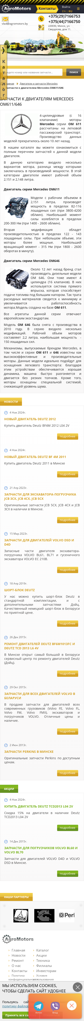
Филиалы (42, 965)
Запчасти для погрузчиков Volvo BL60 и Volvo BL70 (41, 850)
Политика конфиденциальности (23, 977)
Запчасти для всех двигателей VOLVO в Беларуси (39, 696)
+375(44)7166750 (64, 21)
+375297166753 (55, 1006)
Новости (17, 955)
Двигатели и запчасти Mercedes (39, 83)
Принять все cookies (20, 1015)
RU (70, 11)
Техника (41, 960)
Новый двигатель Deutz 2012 (30, 419)
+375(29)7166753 (64, 16)
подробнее (67, 436)
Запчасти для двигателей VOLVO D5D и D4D (39, 542)
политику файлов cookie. (21, 1006)
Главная (17, 950)
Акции (40, 955)
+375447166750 (38, 1006)
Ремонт (16, 960)
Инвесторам (44, 970)
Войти (66, 7)
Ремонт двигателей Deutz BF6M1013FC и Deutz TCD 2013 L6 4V (39, 646)
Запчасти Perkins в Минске (29, 751)
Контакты (18, 970)
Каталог (41, 950)
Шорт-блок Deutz (19, 590)
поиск (73, 72)
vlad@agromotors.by (15, 23)
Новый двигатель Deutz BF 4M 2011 (35, 457)
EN (64, 11)
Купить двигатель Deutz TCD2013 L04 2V (38, 806)
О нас (15, 965)
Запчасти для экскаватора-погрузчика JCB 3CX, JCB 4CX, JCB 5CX (40, 496)
